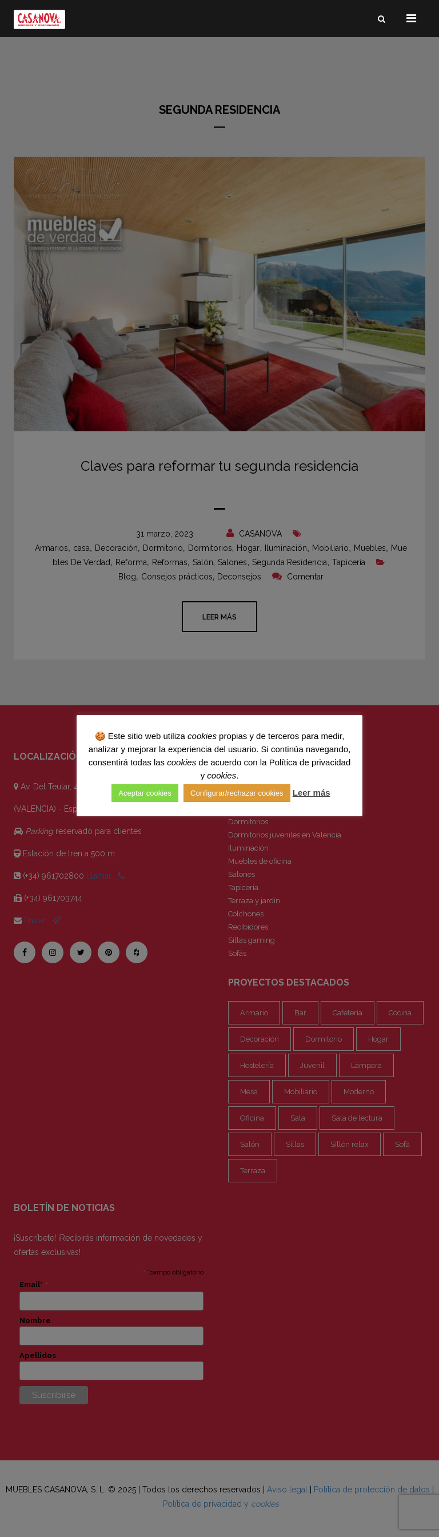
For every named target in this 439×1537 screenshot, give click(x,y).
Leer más (311, 792)
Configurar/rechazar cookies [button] (237, 793)
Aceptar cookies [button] (144, 793)
